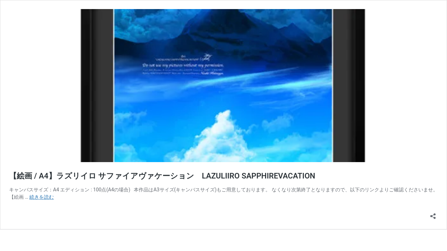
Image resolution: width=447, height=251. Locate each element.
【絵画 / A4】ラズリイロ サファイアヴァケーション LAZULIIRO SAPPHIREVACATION (162, 176)
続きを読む (41, 197)
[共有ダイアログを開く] (433, 213)
